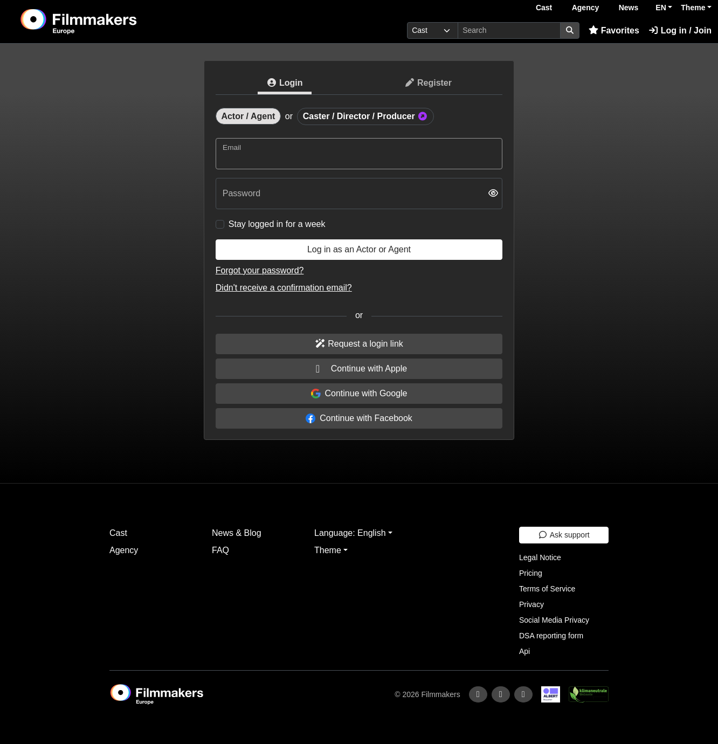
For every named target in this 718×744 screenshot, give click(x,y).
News (629, 7)
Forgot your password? (260, 270)
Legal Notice (540, 557)
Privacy (531, 604)
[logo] (105, 21)
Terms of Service (547, 588)
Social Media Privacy (554, 620)
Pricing (530, 573)
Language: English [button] (350, 533)
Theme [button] (693, 7)
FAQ (220, 550)
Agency (585, 7)
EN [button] (660, 7)
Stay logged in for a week (277, 224)
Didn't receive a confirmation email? (284, 287)
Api (524, 651)
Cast (544, 7)
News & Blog (236, 533)
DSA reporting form (551, 635)
